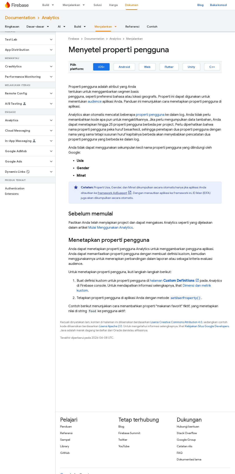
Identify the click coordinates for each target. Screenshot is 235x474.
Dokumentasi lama (189, 459)
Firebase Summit (129, 433)
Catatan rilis (184, 446)
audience (95, 102)
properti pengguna (150, 115)
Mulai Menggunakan (110, 228)
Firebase (73, 39)
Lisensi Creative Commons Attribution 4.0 (176, 322)
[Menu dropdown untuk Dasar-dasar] (49, 26)
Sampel (65, 440)
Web (147, 67)
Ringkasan (12, 26)
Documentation (20, 17)
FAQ (180, 453)
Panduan (66, 426)
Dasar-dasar (35, 26)
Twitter (122, 440)
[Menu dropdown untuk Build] (54, 5)
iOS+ (101, 67)
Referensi (132, 26)
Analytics (50, 17)
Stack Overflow (187, 433)
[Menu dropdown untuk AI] (66, 26)
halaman (172, 281)
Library (64, 446)
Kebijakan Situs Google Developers (207, 326)
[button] (24, 39)
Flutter (169, 67)
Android (124, 67)
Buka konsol (218, 5)
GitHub (64, 453)
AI (59, 26)
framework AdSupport (112, 193)
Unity (191, 67)
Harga (113, 5)
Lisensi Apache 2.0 (110, 326)
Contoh (152, 26)
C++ (212, 67)
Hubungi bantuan (188, 426)
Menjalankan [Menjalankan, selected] (103, 26)
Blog (200, 5)
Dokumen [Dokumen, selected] (131, 5)
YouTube (123, 446)
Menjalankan (71, 5)
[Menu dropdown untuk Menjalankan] (85, 5)
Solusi (98, 5)
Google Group (186, 440)
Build (45, 5)
